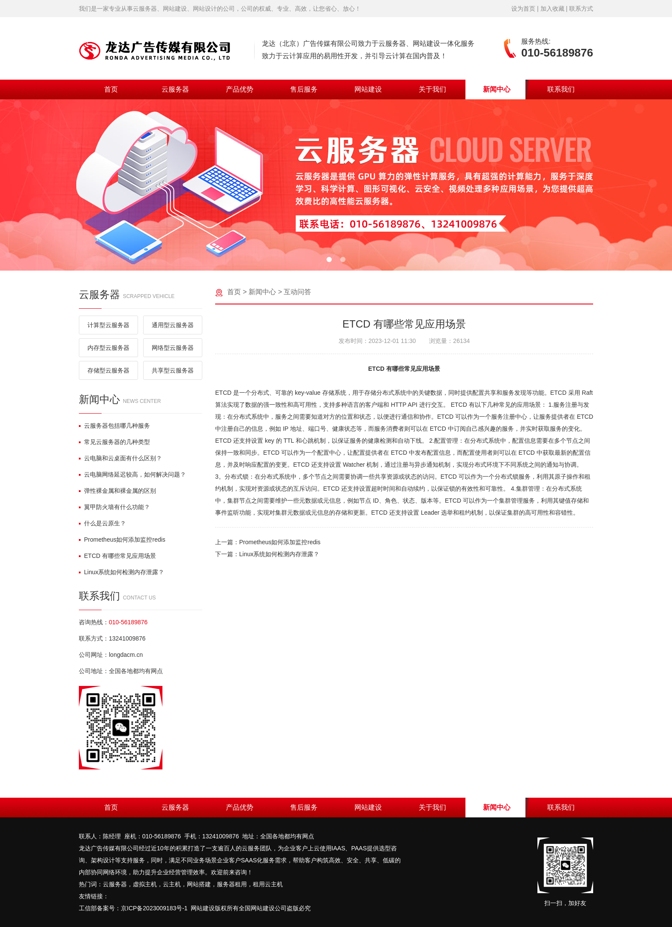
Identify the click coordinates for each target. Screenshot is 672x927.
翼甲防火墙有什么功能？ (114, 507)
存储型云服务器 (108, 370)
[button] (329, 259)
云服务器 (175, 89)
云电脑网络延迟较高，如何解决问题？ (132, 474)
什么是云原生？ (102, 523)
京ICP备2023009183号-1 (154, 908)
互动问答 (297, 291)
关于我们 (432, 89)
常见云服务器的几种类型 (114, 441)
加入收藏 (552, 8)
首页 (111, 89)
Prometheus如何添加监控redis (122, 539)
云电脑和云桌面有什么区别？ (120, 458)
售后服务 (304, 89)
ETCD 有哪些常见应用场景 (117, 555)
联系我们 (561, 89)
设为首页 (523, 8)
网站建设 (368, 89)
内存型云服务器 (108, 347)
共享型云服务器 (173, 370)
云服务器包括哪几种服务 (114, 425)
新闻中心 (496, 89)
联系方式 (581, 8)
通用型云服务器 (173, 325)
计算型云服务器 (108, 325)
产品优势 (239, 89)
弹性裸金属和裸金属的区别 (117, 490)
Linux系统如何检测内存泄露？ (121, 572)
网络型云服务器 (173, 347)
